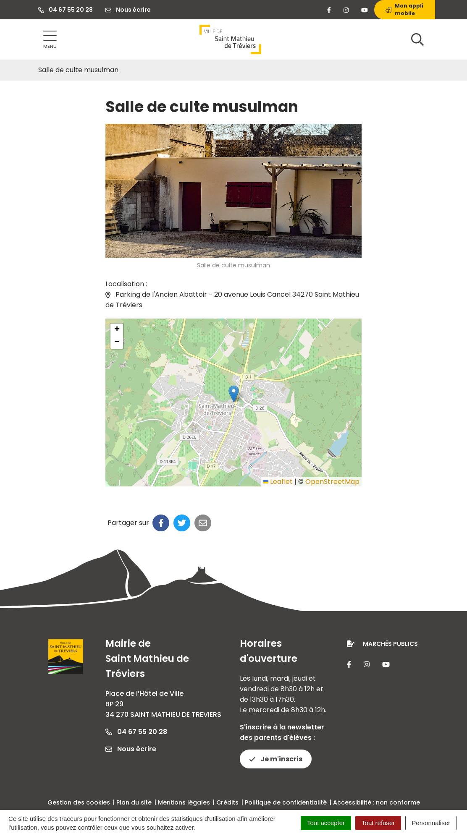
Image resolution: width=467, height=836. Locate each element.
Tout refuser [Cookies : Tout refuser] (378, 822)
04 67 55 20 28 (136, 732)
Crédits (227, 802)
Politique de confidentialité (286, 802)
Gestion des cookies (78, 802)
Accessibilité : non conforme (376, 802)
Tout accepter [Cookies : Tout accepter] (326, 822)
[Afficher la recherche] (417, 39)
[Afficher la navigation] (50, 39)
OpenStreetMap (332, 481)
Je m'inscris (275, 759)
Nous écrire (130, 749)
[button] (233, 393)
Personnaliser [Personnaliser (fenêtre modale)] (431, 822)
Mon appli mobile (404, 9)
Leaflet (278, 481)
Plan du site (134, 802)
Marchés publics (390, 644)
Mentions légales (184, 802)
